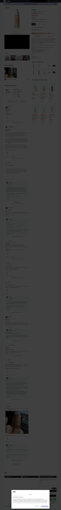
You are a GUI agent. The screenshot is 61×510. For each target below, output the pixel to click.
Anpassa (37, 506)
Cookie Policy (43, 503)
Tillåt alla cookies (44, 506)
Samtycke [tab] (18, 494)
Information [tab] (30, 494)
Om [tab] (42, 494)
